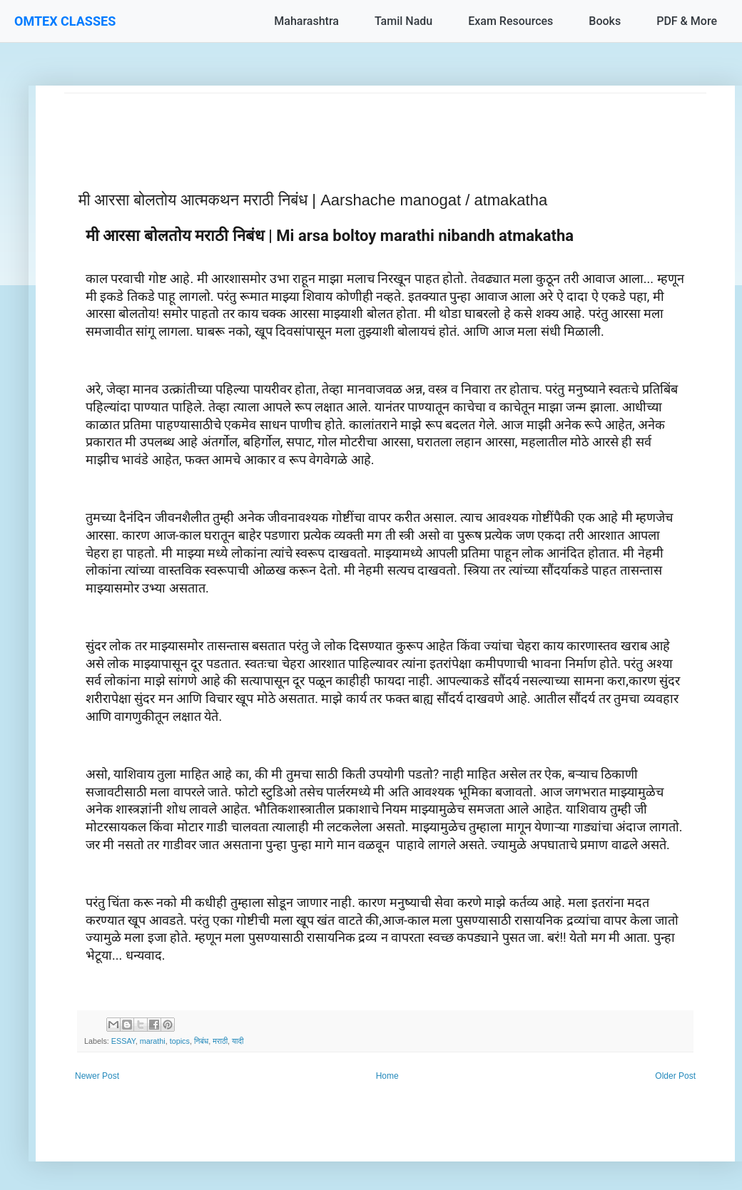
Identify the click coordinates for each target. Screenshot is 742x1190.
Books (605, 21)
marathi (153, 1041)
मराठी (220, 1041)
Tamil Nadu (403, 21)
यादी (237, 1041)
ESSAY (123, 1041)
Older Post (675, 1076)
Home (387, 1076)
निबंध (201, 1041)
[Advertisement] (385, 125)
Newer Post (97, 1076)
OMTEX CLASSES (65, 21)
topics (180, 1041)
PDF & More (686, 21)
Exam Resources (510, 21)
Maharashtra (306, 21)
